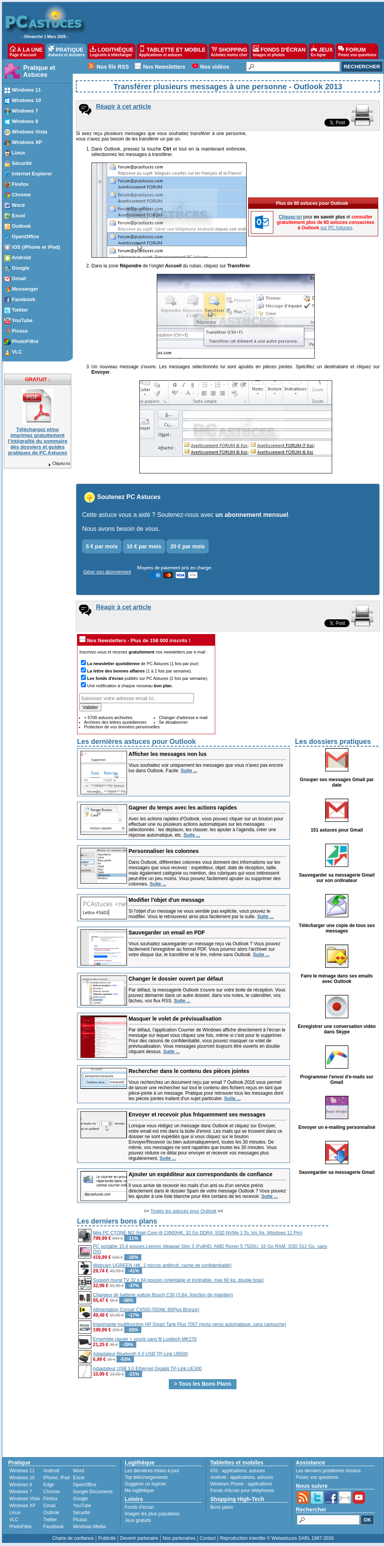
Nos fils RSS (113, 67)
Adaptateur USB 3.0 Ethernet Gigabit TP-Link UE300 (147, 1368)
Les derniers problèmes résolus (328, 1470)
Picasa (80, 1519)
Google (80, 1498)
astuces (257, 1470)
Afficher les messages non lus (168, 754)
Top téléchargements (146, 1477)
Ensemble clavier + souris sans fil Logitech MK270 (145, 1339)
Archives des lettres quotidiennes (115, 722)
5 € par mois (102, 546)
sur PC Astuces (336, 173)
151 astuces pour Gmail (337, 830)
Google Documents (93, 1491)
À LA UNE (26, 51)
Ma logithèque (139, 1490)
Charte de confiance (73, 1538)
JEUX (322, 51)
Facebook (53, 1526)
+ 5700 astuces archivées (108, 717)
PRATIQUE (66, 51)
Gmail (49, 1505)
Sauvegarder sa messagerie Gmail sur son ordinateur (336, 877)
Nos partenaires (179, 1538)
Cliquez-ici (59, 463)
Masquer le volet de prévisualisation (175, 1019)
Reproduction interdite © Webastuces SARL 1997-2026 (277, 1538)
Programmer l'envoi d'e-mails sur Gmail (336, 1079)
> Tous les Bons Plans (202, 1384)
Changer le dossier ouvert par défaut (176, 979)
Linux (15, 1512)
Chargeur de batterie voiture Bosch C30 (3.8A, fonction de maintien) (163, 1295)
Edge (48, 1484)
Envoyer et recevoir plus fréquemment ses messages (197, 1114)
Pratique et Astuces (39, 71)
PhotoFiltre (20, 1526)
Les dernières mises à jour (152, 1470)
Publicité (106, 1538)
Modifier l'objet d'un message (166, 900)
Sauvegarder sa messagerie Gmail (336, 1172)
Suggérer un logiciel (145, 1484)
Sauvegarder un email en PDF (167, 932)
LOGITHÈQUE (111, 51)
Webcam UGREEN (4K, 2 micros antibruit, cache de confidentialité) (162, 1265)
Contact (208, 1538)
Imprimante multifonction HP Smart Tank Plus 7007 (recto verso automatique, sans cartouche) (189, 1324)
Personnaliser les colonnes (164, 851)
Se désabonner (173, 722)
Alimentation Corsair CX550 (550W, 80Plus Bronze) (146, 1309)
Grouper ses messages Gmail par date (337, 782)
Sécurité (81, 1512)
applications (234, 1470)
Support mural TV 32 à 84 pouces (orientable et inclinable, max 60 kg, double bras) (178, 1280)
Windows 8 (20, 1484)
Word (78, 1470)
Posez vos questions (317, 1477)
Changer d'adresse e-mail (183, 717)
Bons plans (221, 1507)
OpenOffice (84, 1484)
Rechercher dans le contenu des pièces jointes (189, 1071)
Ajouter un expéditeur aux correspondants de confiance (201, 1174)
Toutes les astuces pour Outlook (184, 1211)
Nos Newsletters (164, 67)
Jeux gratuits (138, 1520)
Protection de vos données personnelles (122, 726)
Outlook (51, 1512)
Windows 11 (21, 1470)
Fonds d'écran (139, 1507)
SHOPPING (229, 51)
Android (51, 1470)
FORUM (357, 51)
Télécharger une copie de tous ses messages (337, 928)
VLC (13, 1519)
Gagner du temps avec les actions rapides (183, 807)
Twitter (50, 1519)
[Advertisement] (354, 1332)
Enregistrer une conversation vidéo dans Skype (336, 1029)
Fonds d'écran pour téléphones (242, 1490)
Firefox (50, 1498)
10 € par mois (144, 546)
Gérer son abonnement (107, 572)
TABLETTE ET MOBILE (172, 51)
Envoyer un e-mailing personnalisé (336, 1127)
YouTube (82, 1505)
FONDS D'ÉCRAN (279, 51)
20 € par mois (187, 546)
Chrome (51, 1491)
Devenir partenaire (139, 1538)
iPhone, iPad (56, 1477)
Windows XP (22, 1505)
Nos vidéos (214, 67)
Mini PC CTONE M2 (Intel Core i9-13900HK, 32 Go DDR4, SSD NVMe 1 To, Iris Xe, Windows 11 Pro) (197, 1233)
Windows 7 (20, 1491)
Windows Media (89, 1526)
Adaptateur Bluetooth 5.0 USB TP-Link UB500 (140, 1354)
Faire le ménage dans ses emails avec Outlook (337, 978)
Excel (78, 1477)
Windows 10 (21, 1477)
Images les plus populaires (152, 1514)
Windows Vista (24, 1498)
